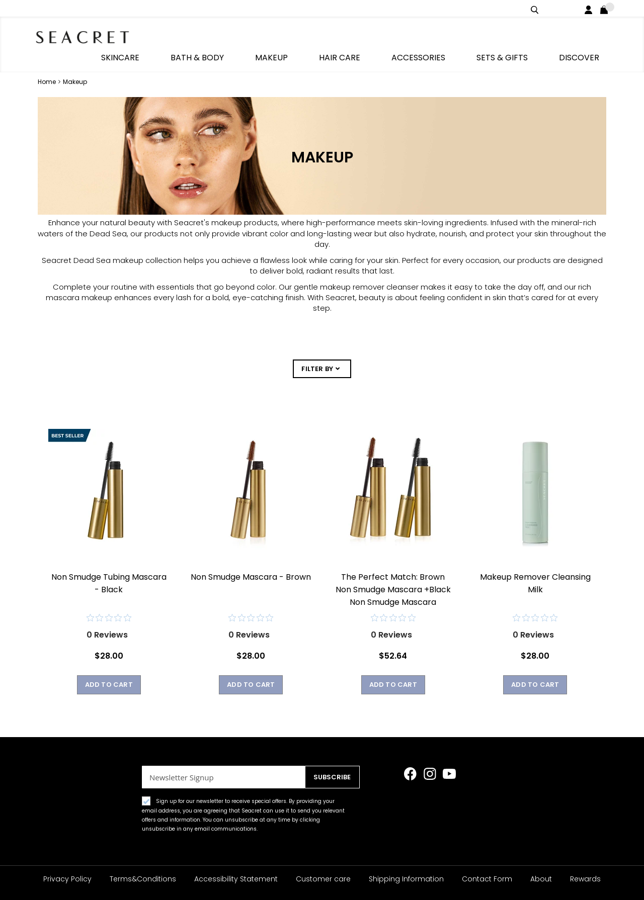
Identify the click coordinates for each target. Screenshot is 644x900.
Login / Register (590, 8)
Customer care (323, 879)
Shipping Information (406, 879)
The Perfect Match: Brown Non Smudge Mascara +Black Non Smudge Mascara (393, 574)
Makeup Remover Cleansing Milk (535, 568)
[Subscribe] (329, 777)
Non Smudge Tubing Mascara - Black (109, 568)
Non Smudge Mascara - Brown (251, 561)
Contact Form (487, 879)
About (541, 879)
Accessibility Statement (236, 879)
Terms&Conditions (143, 879)
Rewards (585, 879)
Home (47, 61)
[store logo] (90, 35)
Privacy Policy (67, 879)
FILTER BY (317, 348)
